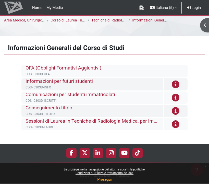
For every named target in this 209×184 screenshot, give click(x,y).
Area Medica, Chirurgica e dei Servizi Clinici (40, 20)
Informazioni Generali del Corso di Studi (165, 20)
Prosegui (104, 179)
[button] (163, 7)
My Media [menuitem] (54, 7)
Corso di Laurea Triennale (72, 20)
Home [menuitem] (37, 7)
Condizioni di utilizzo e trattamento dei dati (104, 173)
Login (194, 7)
